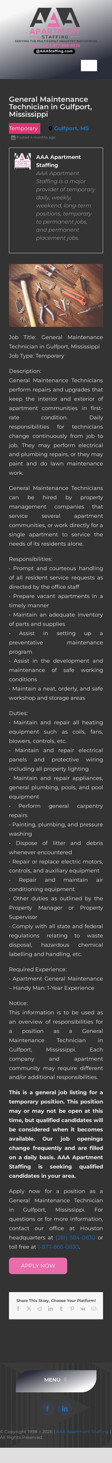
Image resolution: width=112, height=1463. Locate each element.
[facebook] (47, 1408)
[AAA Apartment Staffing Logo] (56, 10)
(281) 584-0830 (75, 1237)
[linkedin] (65, 1408)
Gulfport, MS (71, 128)
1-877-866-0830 (58, 1247)
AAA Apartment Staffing (82, 1431)
